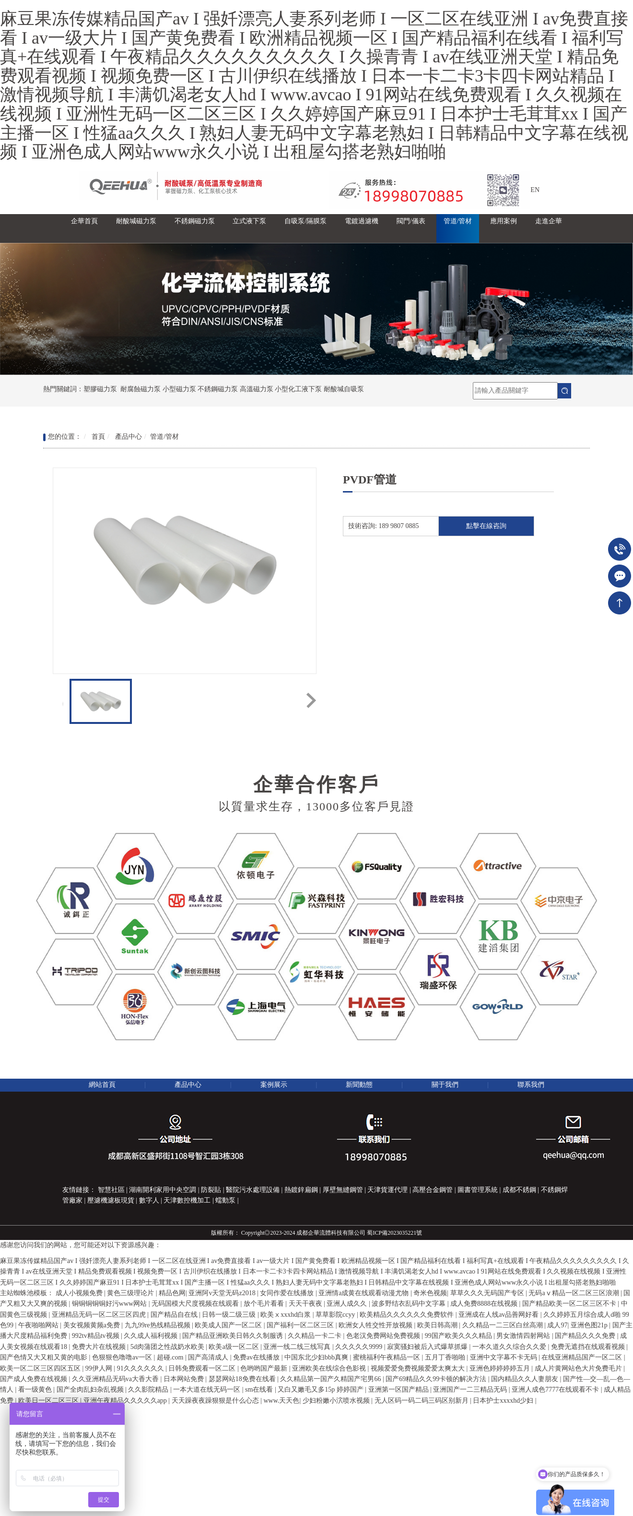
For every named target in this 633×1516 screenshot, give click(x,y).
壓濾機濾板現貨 (110, 1200)
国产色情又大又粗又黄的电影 (44, 1357)
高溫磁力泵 (256, 389)
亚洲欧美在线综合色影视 (330, 1368)
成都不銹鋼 (519, 1189)
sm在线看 (260, 1389)
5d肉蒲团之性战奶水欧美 (168, 1346)
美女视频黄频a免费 (92, 1325)
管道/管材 (164, 436)
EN (534, 189)
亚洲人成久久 (348, 1303)
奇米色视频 (430, 1293)
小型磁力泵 (179, 389)
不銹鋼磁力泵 (218, 389)
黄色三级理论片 (131, 1293)
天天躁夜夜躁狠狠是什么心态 (216, 1400)
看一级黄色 (36, 1389)
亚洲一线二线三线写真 (297, 1346)
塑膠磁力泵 (100, 389)
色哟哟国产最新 (264, 1368)
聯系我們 (530, 1084)
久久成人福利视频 (151, 1335)
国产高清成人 (209, 1357)
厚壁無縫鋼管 (343, 1189)
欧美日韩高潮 (438, 1325)
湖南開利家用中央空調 (162, 1189)
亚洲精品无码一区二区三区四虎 (100, 1314)
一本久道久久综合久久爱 (510, 1346)
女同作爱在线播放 (288, 1293)
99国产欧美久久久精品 (459, 1335)
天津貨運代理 (387, 1189)
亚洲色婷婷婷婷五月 (500, 1368)
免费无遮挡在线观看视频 (589, 1346)
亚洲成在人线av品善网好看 (499, 1314)
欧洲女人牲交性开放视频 (376, 1325)
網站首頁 (102, 1084)
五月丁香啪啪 (446, 1357)
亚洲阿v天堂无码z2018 (222, 1293)
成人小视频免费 (80, 1293)
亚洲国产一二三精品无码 (471, 1389)
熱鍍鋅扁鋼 (301, 1189)
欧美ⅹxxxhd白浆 (286, 1314)
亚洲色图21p (590, 1325)
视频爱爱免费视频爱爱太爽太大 (419, 1368)
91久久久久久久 (141, 1368)
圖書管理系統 (477, 1189)
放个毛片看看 (265, 1303)
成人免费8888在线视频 (484, 1303)
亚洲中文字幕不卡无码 (504, 1357)
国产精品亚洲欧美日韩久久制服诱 (233, 1335)
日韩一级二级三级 (230, 1314)
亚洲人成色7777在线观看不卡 (556, 1389)
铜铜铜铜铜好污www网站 (110, 1303)
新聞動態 (359, 1084)
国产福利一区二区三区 (301, 1325)
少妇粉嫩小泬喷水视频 (337, 1400)
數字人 (149, 1200)
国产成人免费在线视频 (34, 1379)
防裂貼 (211, 1189)
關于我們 (445, 1084)
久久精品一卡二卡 (315, 1335)
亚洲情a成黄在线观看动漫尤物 (364, 1293)
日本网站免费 (185, 1379)
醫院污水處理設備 (253, 1189)
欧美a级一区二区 (234, 1346)
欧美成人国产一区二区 (229, 1325)
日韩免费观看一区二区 (202, 1368)
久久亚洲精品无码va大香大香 (116, 1379)
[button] (136, 228)
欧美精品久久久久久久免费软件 (408, 1314)
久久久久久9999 (359, 1346)
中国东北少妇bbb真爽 (317, 1357)
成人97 (557, 1325)
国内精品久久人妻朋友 (525, 1379)
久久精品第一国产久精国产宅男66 (331, 1379)
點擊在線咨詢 (486, 525)
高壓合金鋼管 (432, 1189)
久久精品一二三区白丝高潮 (503, 1325)
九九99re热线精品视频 (158, 1325)
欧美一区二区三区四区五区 (41, 1368)
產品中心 (128, 436)
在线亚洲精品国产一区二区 (582, 1357)
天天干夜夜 (306, 1303)
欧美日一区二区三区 (49, 1400)
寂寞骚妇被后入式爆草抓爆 (428, 1346)
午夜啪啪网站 (39, 1325)
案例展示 (273, 1084)
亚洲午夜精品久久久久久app (126, 1400)
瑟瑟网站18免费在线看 (243, 1379)
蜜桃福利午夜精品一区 (387, 1357)
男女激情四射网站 (524, 1335)
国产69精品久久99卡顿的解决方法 (437, 1379)
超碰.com (171, 1357)
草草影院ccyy (336, 1314)
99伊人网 (99, 1368)
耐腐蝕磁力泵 (140, 389)
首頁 (98, 436)
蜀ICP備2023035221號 (394, 1232)
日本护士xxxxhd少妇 (504, 1400)
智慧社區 (111, 1189)
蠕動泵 (225, 1200)
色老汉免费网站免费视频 (384, 1335)
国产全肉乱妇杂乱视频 (91, 1389)
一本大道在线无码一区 (207, 1389)
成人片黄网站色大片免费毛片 (579, 1368)
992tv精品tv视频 (96, 1335)
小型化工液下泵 (298, 389)
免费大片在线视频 (100, 1346)
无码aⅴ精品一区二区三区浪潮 (574, 1293)
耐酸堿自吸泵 (344, 389)
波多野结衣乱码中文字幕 (409, 1303)
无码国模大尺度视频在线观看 (196, 1303)
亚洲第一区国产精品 (399, 1389)
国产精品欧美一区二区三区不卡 (570, 1303)
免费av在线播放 (257, 1357)
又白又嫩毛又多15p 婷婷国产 (321, 1389)
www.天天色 (281, 1400)
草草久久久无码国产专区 (488, 1293)
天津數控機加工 (187, 1200)
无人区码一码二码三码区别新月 (422, 1400)
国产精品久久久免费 (586, 1335)
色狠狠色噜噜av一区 (123, 1357)
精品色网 (172, 1293)
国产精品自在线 (175, 1314)
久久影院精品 (149, 1389)
